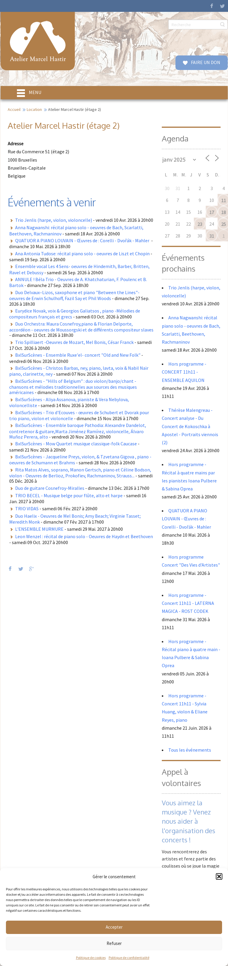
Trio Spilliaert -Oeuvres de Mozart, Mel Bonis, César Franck (74, 342)
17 (211, 212)
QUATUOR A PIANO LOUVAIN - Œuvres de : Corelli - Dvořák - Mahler (82, 240)
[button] (219, 876)
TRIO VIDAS (27, 508)
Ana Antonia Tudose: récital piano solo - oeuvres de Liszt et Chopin (82, 253)
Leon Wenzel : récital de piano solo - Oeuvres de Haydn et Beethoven (84, 536)
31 (211, 236)
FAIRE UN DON (205, 62)
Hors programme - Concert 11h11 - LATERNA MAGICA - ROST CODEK (188, 603)
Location (34, 109)
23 (199, 224)
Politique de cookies (91, 957)
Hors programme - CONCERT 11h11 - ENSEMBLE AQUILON (184, 372)
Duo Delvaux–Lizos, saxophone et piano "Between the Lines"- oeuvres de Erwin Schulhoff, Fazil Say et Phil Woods (74, 295)
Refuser (114, 943)
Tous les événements (189, 750)
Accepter (114, 927)
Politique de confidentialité (129, 957)
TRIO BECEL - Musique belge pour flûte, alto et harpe (69, 495)
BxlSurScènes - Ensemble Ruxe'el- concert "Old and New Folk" (77, 355)
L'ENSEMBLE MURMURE (39, 529)
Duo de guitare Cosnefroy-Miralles (49, 488)
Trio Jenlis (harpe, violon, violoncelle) (53, 220)
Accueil (14, 109)
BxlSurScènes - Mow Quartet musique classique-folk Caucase (76, 444)
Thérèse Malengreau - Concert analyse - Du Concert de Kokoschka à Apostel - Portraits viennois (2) (190, 426)
